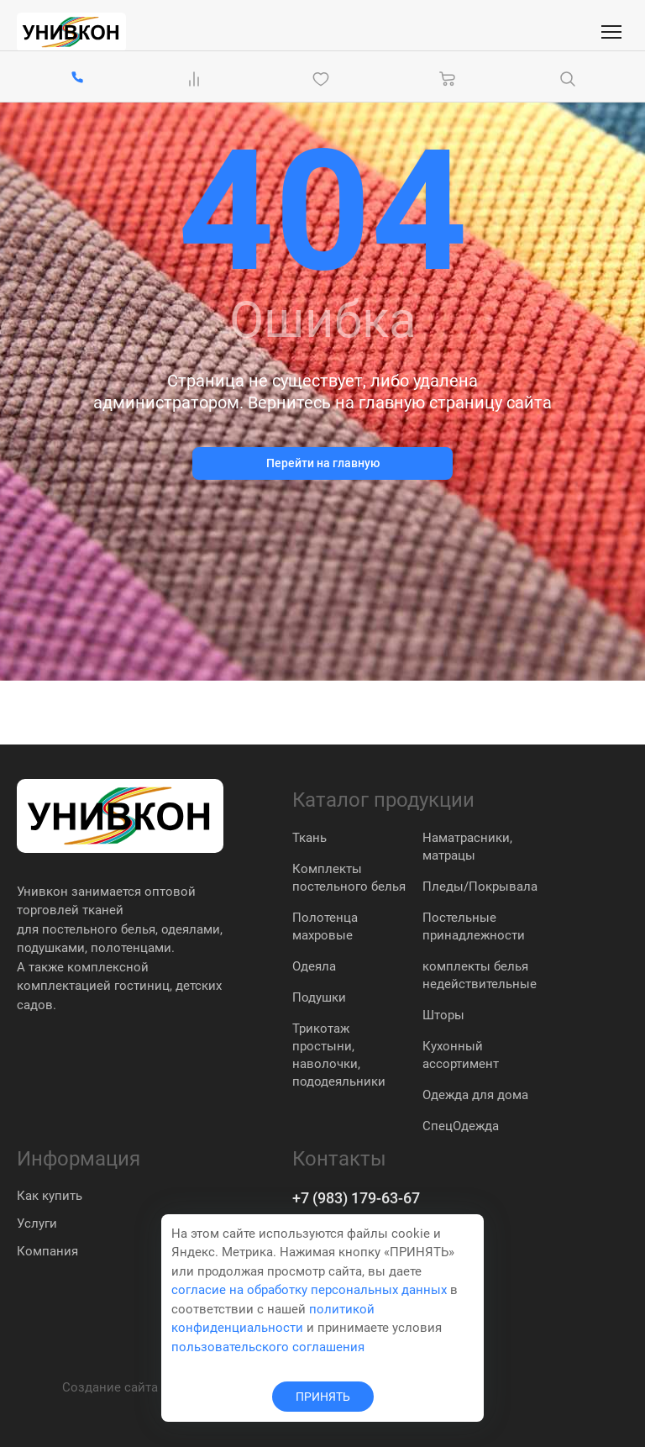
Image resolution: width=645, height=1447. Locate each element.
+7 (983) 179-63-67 (356, 1198)
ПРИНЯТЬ (323, 1396)
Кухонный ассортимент (460, 1055)
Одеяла (314, 966)
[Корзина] (448, 79)
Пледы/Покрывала (480, 886)
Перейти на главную (323, 463)
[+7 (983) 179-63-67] (77, 79)
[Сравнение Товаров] (197, 79)
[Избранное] (324, 79)
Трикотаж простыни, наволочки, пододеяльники (338, 1055)
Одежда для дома (475, 1094)
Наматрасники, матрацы (467, 846)
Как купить (49, 1195)
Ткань (309, 837)
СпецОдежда (460, 1126)
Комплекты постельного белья (349, 877)
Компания (47, 1251)
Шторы (443, 1015)
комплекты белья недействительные (479, 975)
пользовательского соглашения (267, 1347)
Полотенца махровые (325, 926)
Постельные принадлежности (473, 926)
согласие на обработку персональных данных (309, 1289)
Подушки (319, 997)
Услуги (37, 1223)
